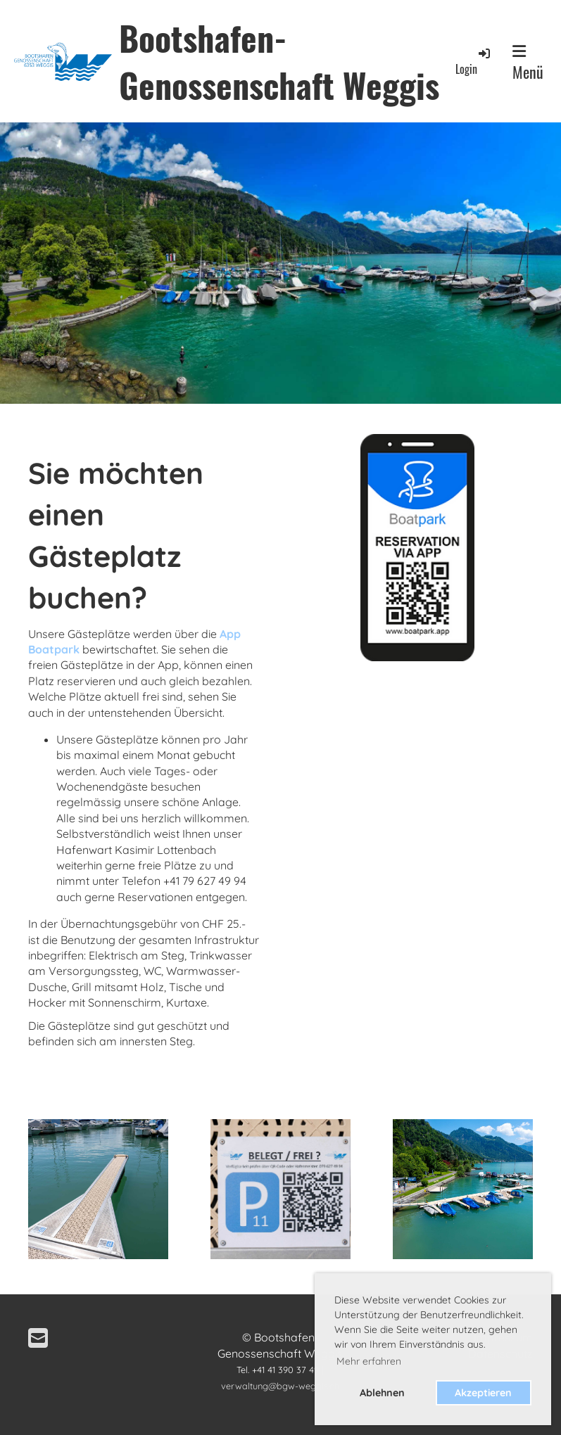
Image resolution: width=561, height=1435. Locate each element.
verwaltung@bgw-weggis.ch (280, 1385)
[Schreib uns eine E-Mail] (38, 1338)
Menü (527, 63)
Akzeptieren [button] (483, 1392)
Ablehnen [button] (382, 1392)
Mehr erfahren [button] (368, 1361)
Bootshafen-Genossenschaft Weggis (279, 61)
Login (473, 61)
